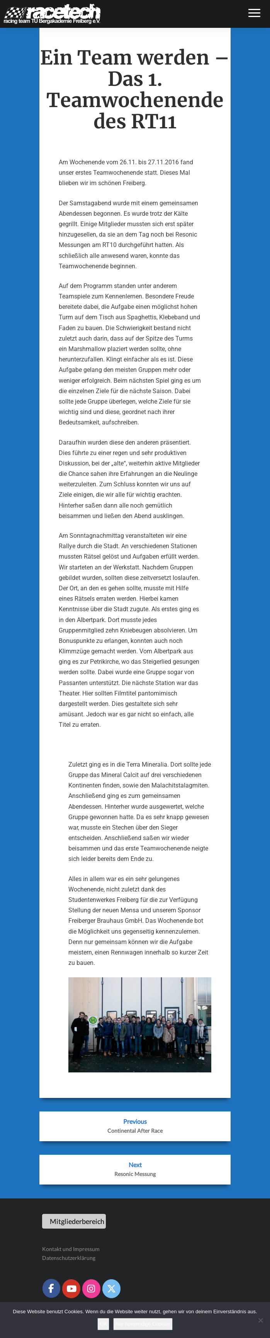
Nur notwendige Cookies (142, 1324)
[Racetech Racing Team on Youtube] (71, 1288)
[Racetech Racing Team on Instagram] (91, 1288)
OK (103, 1324)
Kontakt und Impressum (71, 1249)
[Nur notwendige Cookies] (260, 1320)
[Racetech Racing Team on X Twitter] (111, 1288)
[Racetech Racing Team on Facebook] (51, 1288)
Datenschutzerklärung (68, 1257)
